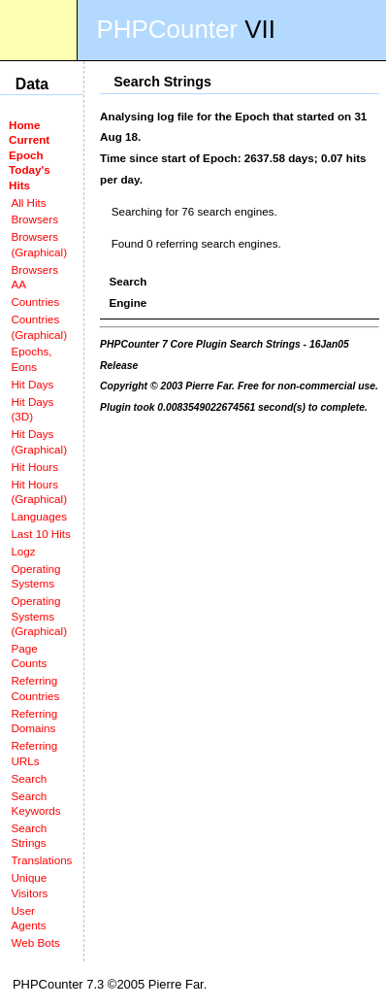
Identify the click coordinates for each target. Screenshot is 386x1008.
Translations (41, 860)
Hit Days (32, 384)
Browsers (34, 219)
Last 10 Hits (41, 533)
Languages (39, 516)
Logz (23, 551)
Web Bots (35, 942)
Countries (35, 301)
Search (29, 778)
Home (24, 124)
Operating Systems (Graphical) (39, 615)
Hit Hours (34, 466)
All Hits (28, 202)
